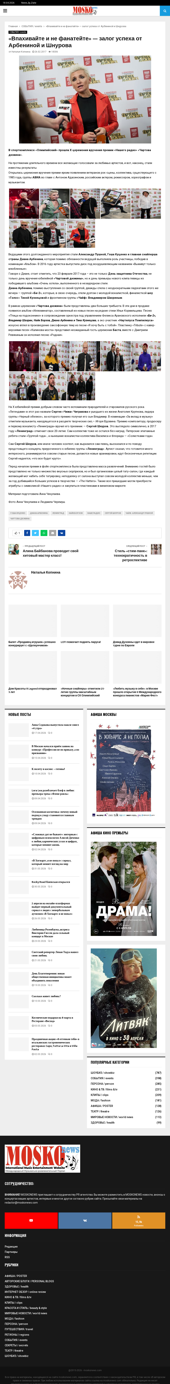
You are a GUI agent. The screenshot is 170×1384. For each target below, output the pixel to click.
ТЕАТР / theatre (100, 1111)
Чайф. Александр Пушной (139, 513)
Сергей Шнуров (113, 513)
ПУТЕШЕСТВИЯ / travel (19, 1329)
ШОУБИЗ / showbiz (103, 1072)
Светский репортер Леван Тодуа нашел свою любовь (55, 954)
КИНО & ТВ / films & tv (104, 1089)
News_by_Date (28, 3)
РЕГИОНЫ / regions (17, 1334)
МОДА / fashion (100, 1100)
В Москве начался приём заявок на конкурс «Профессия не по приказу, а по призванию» (55, 749)
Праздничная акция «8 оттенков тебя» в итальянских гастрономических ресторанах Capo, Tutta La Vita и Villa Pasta (55, 1044)
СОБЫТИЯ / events (17, 32)
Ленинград (58, 513)
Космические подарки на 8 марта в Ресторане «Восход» (52, 1019)
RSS (7, 1257)
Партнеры (11, 1251)
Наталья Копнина (21, 51)
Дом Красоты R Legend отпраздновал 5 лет (32, 690)
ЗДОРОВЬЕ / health (103, 1122)
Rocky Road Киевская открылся (51, 882)
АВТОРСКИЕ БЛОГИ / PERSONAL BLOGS (29, 1281)
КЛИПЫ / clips (99, 1094)
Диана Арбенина (39, 513)
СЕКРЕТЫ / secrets (16, 1345)
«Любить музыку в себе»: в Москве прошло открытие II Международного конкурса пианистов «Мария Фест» (137, 692)
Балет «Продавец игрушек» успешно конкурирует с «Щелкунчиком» (32, 644)
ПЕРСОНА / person (102, 1083)
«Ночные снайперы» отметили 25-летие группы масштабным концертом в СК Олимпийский (83, 692)
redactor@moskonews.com (21, 1202)
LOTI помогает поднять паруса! (81, 642)
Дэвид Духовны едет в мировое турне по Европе (133, 644)
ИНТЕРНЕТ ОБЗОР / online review (25, 1291)
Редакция (11, 1246)
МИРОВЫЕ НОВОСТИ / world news (112, 1117)
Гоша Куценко (17, 513)
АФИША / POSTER (102, 1105)
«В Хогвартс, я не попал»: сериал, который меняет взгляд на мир (51, 862)
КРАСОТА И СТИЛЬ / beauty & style (26, 1308)
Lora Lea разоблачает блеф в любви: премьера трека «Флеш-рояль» (53, 792)
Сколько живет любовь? (46, 996)
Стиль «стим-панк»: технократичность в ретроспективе (130, 555)
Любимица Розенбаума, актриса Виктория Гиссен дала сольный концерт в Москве (50, 933)
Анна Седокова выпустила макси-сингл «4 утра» (55, 726)
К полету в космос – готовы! (48, 769)
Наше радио (93, 513)
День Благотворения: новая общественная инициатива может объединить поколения (52, 977)
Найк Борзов (76, 513)
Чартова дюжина (20, 519)
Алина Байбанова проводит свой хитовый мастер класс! (50, 553)
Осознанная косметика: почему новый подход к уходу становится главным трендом (54, 815)
